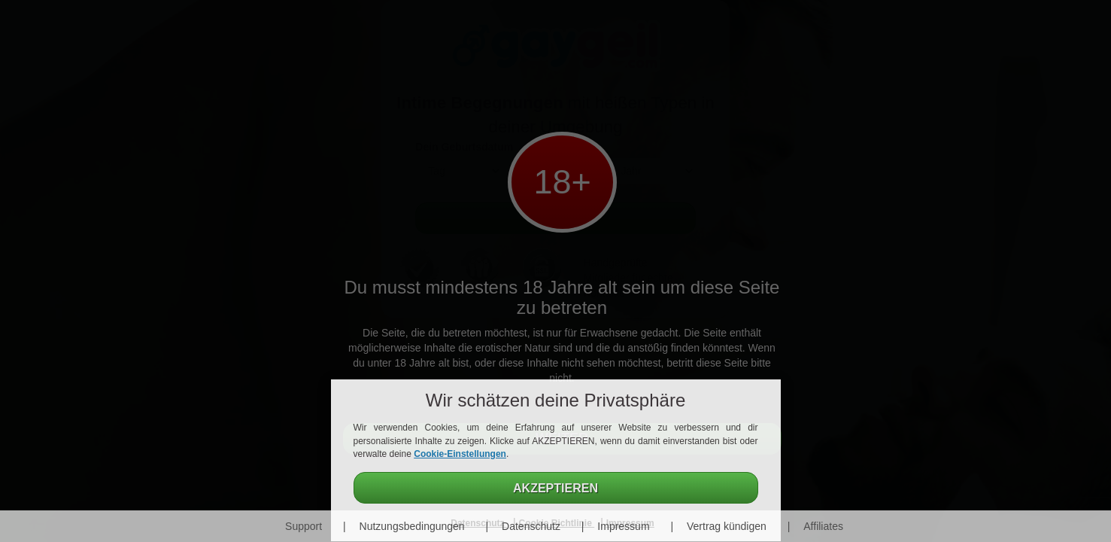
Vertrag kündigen (726, 526)
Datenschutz (531, 526)
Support (303, 526)
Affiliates (823, 526)
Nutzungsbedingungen (412, 526)
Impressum (623, 526)
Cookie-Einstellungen (460, 454)
